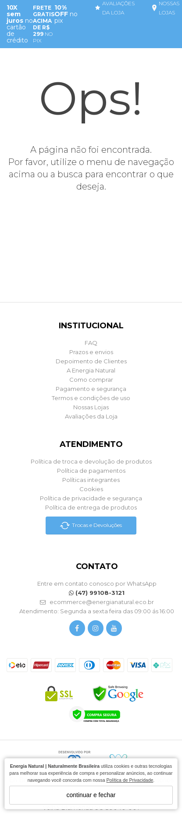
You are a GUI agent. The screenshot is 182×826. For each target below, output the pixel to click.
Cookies (91, 488)
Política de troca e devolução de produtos (91, 461)
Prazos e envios (91, 351)
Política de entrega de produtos (91, 507)
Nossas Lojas (91, 407)
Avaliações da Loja (91, 416)
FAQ (91, 342)
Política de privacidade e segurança (91, 498)
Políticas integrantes (91, 479)
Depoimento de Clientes (91, 361)
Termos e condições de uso (91, 397)
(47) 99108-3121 (97, 592)
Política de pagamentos (91, 470)
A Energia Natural (91, 370)
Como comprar (91, 379)
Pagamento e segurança (91, 388)
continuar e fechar (90, 794)
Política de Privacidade (130, 780)
